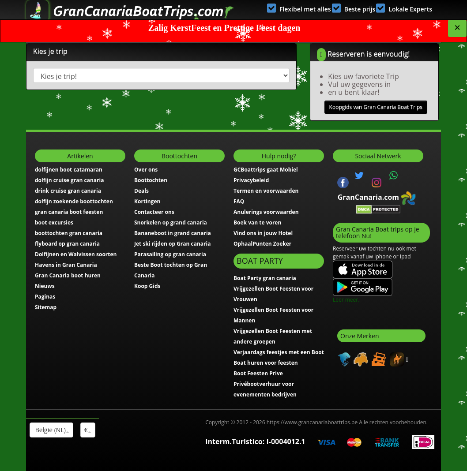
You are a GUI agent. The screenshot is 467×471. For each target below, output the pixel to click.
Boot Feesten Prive (258, 373)
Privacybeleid (251, 180)
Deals (141, 190)
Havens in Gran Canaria (66, 265)
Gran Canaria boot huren (68, 275)
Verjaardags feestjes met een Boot (279, 352)
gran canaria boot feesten (69, 212)
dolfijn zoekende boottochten (74, 201)
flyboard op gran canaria (67, 243)
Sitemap (45, 307)
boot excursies (54, 222)
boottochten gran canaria (68, 233)
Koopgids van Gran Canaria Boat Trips (375, 107)
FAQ (239, 201)
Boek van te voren (257, 222)
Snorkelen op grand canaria (170, 222)
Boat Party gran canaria (265, 278)
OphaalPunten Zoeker (262, 243)
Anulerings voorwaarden (266, 212)
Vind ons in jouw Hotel (263, 233)
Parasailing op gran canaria (170, 254)
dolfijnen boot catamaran (68, 169)
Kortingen (147, 201)
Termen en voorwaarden (266, 190)
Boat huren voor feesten (266, 362)
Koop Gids (147, 286)
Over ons (146, 169)
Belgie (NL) (51, 430)
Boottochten (150, 180)
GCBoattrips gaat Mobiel (266, 169)
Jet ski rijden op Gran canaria (172, 243)
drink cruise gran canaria (68, 190)
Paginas (45, 296)
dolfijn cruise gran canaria (69, 180)
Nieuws (45, 286)
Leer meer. (346, 299)
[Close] (457, 28)
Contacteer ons (154, 212)
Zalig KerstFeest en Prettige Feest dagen (224, 28)
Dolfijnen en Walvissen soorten (76, 254)
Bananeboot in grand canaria (172, 233)
